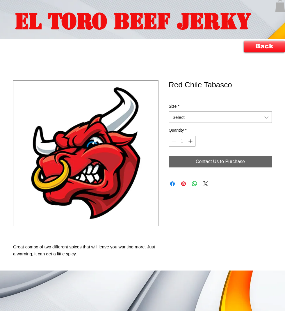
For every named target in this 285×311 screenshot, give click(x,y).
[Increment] (191, 141)
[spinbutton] (182, 141)
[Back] (264, 46)
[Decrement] (173, 141)
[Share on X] (205, 183)
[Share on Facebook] (172, 183)
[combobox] (220, 117)
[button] (280, 6)
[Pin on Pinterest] (183, 183)
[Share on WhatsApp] (194, 183)
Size (174, 106)
